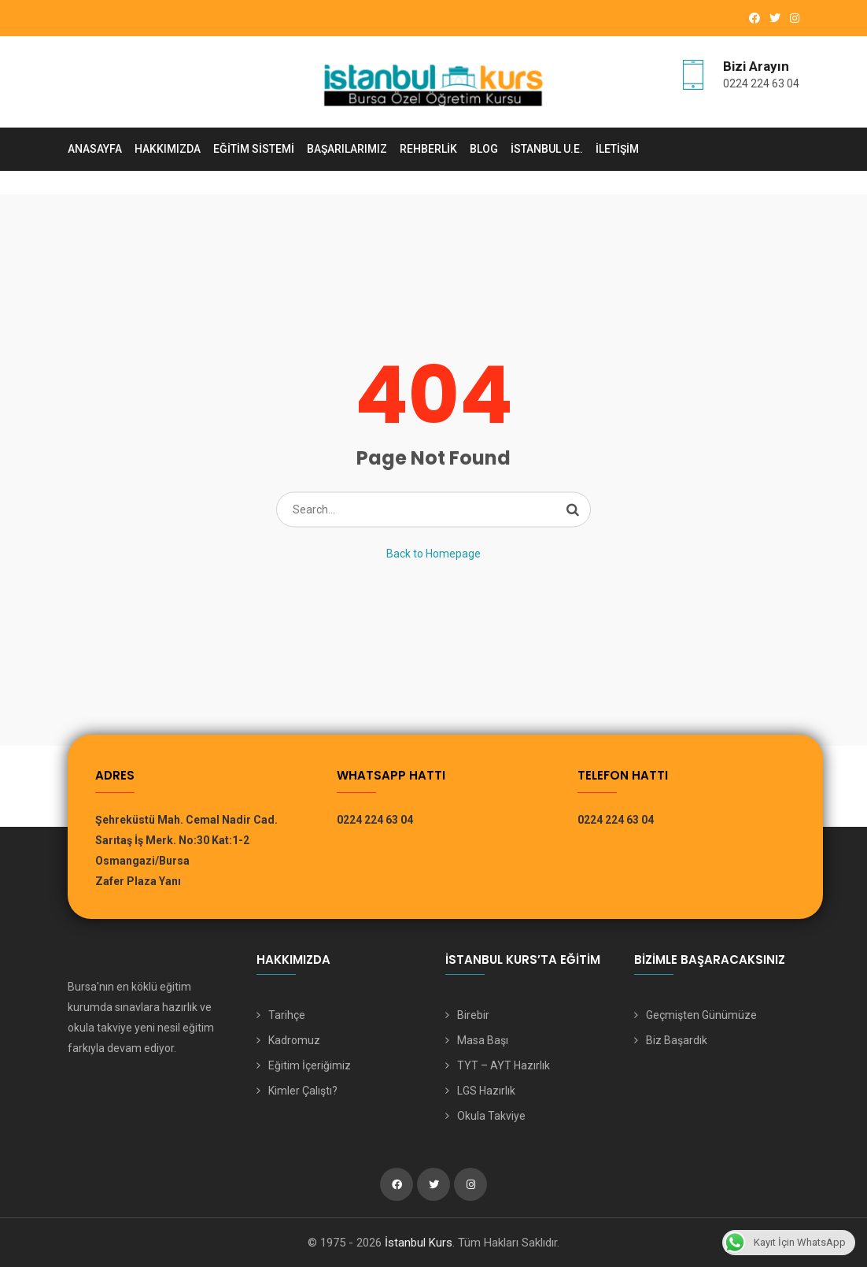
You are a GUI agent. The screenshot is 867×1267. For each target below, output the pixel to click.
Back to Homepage (433, 552)
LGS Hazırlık (486, 1090)
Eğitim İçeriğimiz (309, 1065)
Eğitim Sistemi (253, 149)
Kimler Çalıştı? (303, 1090)
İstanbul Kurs (418, 1243)
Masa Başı (482, 1040)
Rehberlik (428, 149)
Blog (484, 149)
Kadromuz (294, 1040)
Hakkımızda (168, 149)
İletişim (617, 149)
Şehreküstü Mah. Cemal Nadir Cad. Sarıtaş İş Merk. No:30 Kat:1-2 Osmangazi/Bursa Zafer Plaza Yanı (186, 850)
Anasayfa (95, 149)
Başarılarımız (347, 149)
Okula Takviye (491, 1116)
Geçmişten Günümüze (701, 1015)
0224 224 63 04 (761, 83)
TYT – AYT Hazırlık (503, 1065)
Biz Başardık (676, 1040)
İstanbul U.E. (547, 149)
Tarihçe (286, 1015)
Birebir (473, 1015)
